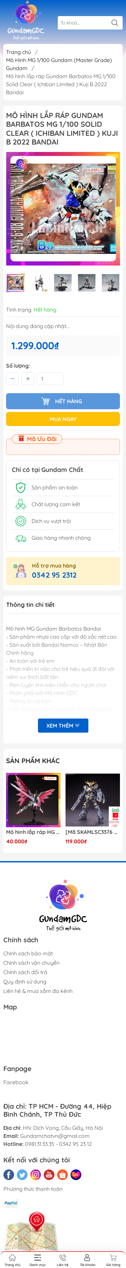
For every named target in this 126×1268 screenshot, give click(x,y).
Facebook (16, 1082)
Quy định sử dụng (24, 981)
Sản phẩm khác (33, 760)
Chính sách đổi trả (25, 972)
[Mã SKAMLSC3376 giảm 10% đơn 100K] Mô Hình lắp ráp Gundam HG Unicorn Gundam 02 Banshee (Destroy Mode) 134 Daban (93, 832)
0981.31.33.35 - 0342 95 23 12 (58, 1144)
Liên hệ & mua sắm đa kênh (38, 991)
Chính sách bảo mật (28, 953)
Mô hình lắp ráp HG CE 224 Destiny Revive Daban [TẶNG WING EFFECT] (33, 832)
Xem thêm (63, 725)
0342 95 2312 (54, 575)
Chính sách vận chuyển (31, 962)
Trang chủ (18, 52)
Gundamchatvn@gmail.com (55, 1135)
